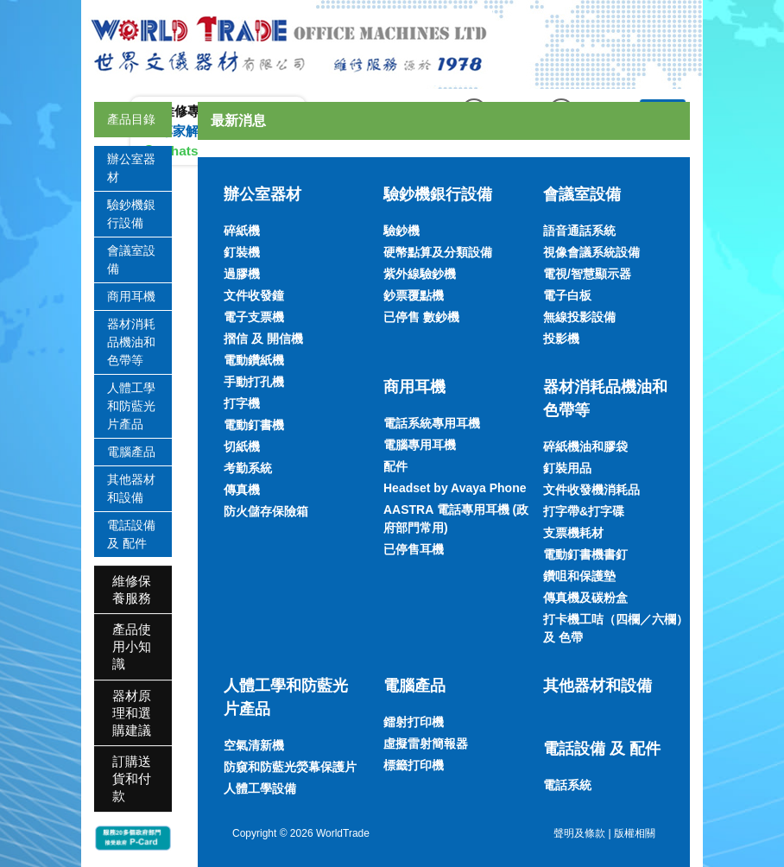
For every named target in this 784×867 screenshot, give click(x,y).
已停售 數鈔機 (421, 317)
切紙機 (242, 446)
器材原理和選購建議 (131, 712)
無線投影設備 (579, 317)
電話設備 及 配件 (131, 534)
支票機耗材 (573, 533)
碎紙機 (242, 230)
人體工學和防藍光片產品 (131, 406)
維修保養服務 (131, 589)
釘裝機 (242, 252)
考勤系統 (248, 468)
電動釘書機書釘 (585, 554)
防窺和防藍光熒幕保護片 (290, 767)
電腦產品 (131, 452)
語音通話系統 (579, 230)
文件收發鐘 (254, 295)
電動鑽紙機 (254, 360)
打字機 (242, 403)
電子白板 (567, 295)
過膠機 (242, 274)
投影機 (561, 338)
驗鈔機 (401, 230)
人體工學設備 (260, 788)
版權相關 (634, 833)
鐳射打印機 (413, 722)
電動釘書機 (254, 425)
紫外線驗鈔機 (419, 274)
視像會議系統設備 (591, 252)
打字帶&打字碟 (583, 511)
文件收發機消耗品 (591, 490)
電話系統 (567, 785)
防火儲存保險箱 (266, 511)
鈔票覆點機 (413, 295)
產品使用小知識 (131, 646)
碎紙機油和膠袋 (585, 446)
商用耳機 (131, 296)
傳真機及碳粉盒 (585, 597)
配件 (395, 466)
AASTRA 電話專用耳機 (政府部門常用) (455, 519)
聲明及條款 (579, 833)
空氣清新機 (254, 745)
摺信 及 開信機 (263, 338)
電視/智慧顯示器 (587, 274)
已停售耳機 (413, 549)
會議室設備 (131, 259)
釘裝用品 (567, 468)
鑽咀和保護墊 (579, 576)
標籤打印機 (413, 765)
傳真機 (242, 490)
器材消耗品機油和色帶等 (131, 342)
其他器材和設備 (131, 488)
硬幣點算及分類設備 (437, 252)
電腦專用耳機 (419, 445)
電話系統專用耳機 (431, 423)
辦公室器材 (131, 168)
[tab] (133, 589)
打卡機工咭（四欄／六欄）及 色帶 (615, 628)
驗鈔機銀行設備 (131, 214)
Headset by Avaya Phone (454, 488)
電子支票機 (254, 317)
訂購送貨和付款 (131, 778)
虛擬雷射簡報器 (425, 743)
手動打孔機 (254, 382)
